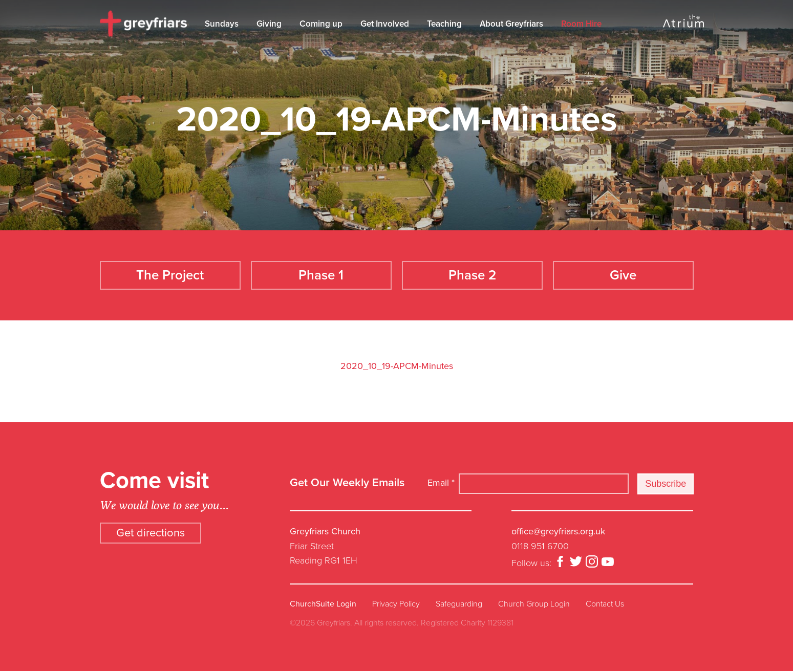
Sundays (222, 23)
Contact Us (605, 604)
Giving (269, 23)
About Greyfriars (511, 23)
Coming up (320, 23)
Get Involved (384, 23)
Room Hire (581, 23)
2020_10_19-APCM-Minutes (396, 366)
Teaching (444, 23)
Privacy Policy (396, 604)
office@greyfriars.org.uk (558, 531)
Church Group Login (534, 604)
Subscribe (665, 484)
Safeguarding (459, 604)
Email (441, 482)
